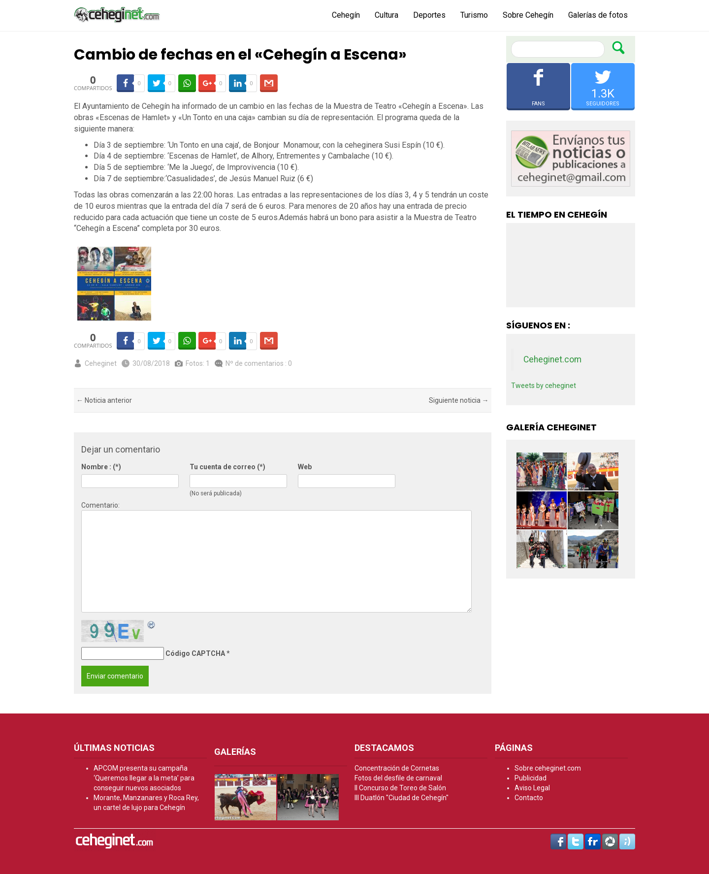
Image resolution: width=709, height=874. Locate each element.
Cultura (386, 15)
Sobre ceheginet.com (548, 768)
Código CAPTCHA (195, 653)
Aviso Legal (532, 788)
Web (305, 467)
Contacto (529, 798)
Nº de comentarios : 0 (259, 363)
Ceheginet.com (552, 359)
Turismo (474, 15)
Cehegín (346, 15)
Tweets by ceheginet (543, 385)
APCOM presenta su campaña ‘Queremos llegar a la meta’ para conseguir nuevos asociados (144, 778)
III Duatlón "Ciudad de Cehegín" (401, 798)
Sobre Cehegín (528, 15)
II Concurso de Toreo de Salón (400, 788)
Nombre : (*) (101, 467)
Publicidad (531, 778)
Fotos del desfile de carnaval (398, 778)
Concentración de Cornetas (396, 768)
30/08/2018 (151, 363)
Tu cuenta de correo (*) (227, 467)
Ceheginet (101, 363)
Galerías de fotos (598, 15)
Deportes (429, 15)
